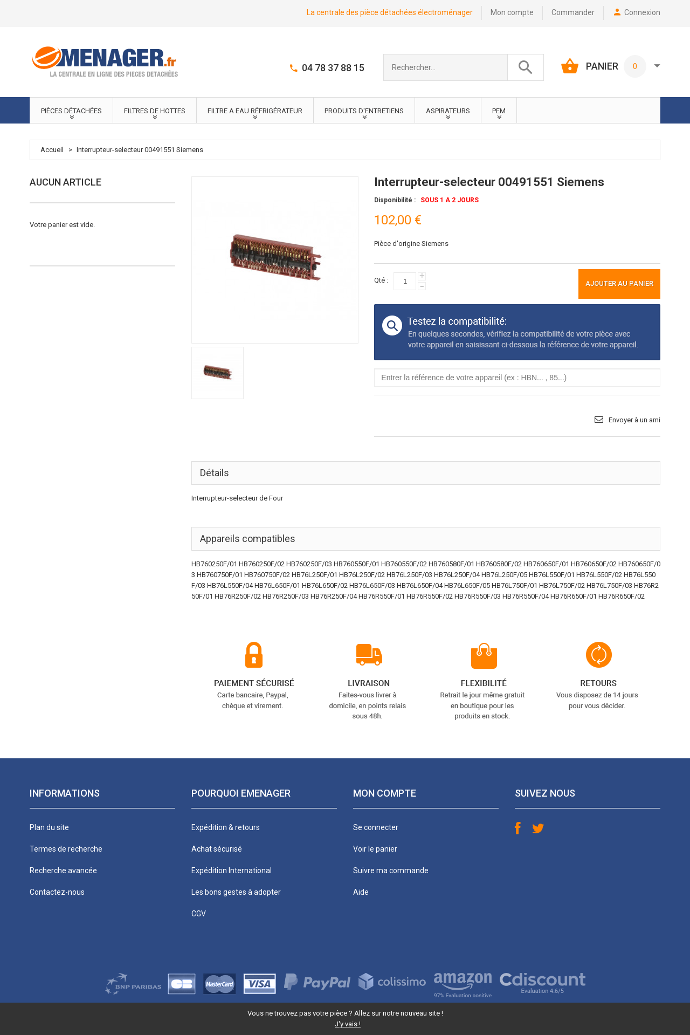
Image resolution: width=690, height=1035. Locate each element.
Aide (361, 892)
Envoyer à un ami (634, 420)
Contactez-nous (57, 892)
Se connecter (375, 827)
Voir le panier (375, 849)
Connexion (642, 12)
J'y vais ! (348, 1024)
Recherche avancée (63, 870)
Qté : (381, 280)
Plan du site (49, 827)
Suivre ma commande (391, 870)
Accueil (52, 150)
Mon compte (512, 12)
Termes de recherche (66, 849)
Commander (573, 12)
